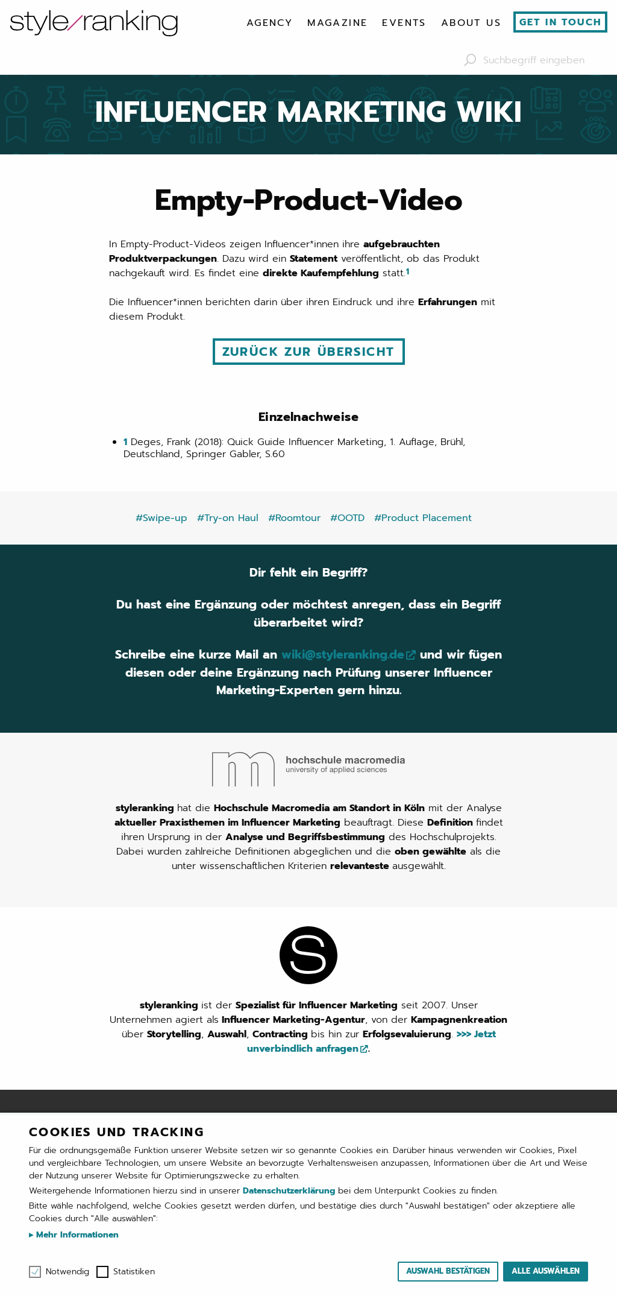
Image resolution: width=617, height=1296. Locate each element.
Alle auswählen (546, 1271)
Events (404, 23)
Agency (269, 23)
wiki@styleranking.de (362, 655)
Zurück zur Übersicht (308, 352)
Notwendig (67, 1272)
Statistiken (134, 1272)
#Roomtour (294, 517)
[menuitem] (269, 22)
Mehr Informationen (76, 1234)
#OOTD (347, 517)
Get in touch (560, 22)
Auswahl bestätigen (448, 1271)
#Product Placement (423, 517)
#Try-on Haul (227, 517)
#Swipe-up (161, 517)
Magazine (337, 23)
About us (471, 23)
